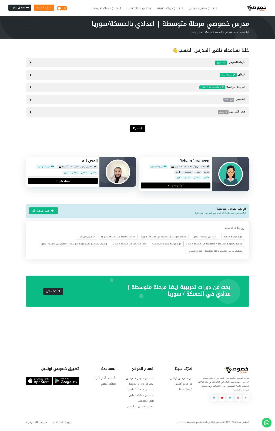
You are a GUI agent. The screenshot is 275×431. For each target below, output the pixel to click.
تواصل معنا (185, 390)
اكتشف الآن (53, 291)
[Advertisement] (135, 147)
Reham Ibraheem (194, 161)
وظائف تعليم (108, 384)
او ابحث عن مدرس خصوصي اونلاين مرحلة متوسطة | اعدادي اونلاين (220, 33)
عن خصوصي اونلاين (180, 378)
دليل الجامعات (146, 401)
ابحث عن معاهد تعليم (139, 8)
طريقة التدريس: (230, 63)
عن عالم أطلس (183, 384)
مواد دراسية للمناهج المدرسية (166, 244)
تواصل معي (175, 186)
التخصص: (234, 100)
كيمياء (198, 173)
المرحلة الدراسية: (222, 88)
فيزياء (206, 173)
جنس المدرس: (231, 112)
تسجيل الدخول (20, 8)
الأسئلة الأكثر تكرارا (105, 378)
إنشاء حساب (44, 8)
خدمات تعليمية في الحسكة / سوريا (118, 237)
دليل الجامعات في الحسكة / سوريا (129, 244)
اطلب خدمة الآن (42, 211)
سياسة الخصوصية (36, 422)
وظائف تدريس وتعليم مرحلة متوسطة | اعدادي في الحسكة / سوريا (74, 244)
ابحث (137, 129)
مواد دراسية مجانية (233, 237)
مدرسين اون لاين (87, 237)
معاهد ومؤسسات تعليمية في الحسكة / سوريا (163, 237)
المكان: (232, 75)
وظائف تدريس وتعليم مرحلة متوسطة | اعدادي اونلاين (215, 251)
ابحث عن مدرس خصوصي (203, 8)
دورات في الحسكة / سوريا (205, 237)
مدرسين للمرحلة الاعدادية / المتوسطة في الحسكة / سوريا (214, 244)
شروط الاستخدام (62, 422)
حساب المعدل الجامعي (140, 407)
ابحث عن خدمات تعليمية (107, 8)
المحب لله (90, 161)
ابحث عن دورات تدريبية (170, 8)
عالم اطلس (181, 422)
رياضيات (188, 173)
